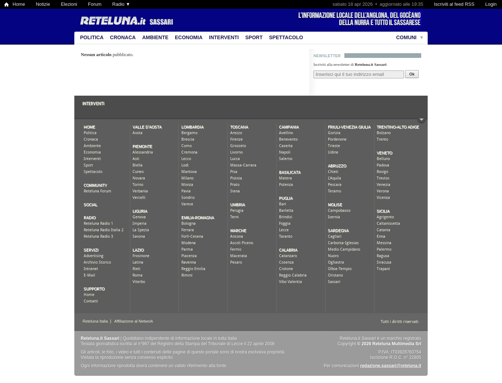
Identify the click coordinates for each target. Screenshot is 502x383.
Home (19, 4)
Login (491, 4)
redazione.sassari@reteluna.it (390, 365)
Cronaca (123, 37)
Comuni (406, 37)
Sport (253, 37)
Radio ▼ (121, 4)
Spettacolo (286, 37)
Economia (189, 37)
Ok (412, 74)
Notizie (43, 4)
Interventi (224, 37)
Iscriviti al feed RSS (454, 4)
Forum (95, 4)
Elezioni (69, 4)
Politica (91, 37)
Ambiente (155, 37)
